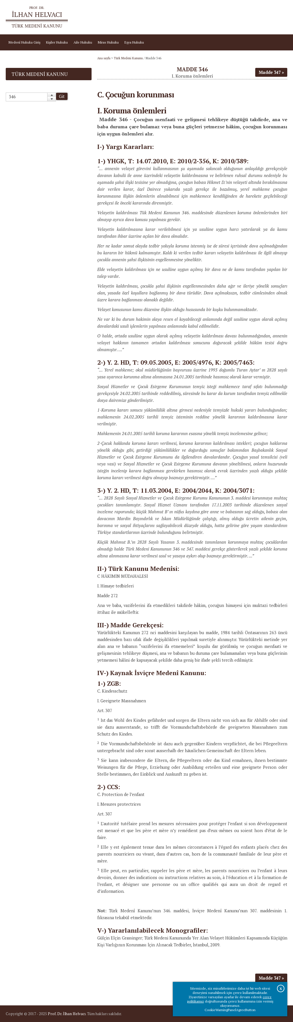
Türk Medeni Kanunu (128, 58)
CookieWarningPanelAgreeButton (230, 1010)
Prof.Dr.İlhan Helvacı (251, 17)
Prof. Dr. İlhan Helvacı (67, 1013)
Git (62, 96)
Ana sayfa (223, 17)
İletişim (278, 17)
